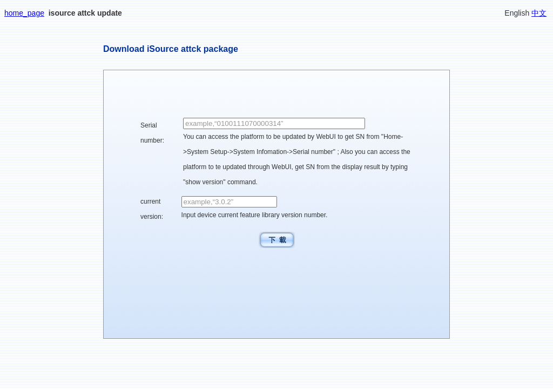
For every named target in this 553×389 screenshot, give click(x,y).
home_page (24, 13)
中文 (539, 13)
